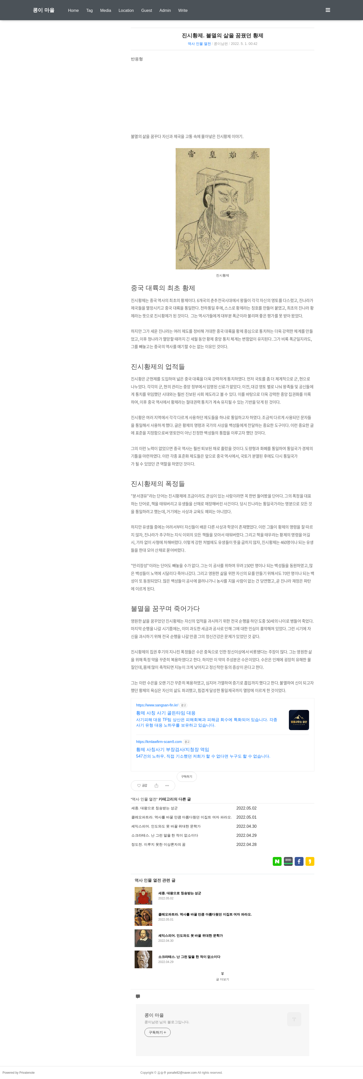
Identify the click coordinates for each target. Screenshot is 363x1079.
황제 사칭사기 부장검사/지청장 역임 (172, 749)
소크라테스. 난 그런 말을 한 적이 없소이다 (164, 835)
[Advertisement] (222, 97)
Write (183, 10)
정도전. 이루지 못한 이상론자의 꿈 (158, 844)
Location (126, 10)
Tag (89, 10)
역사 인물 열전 (199, 44)
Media (105, 10)
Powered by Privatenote (19, 1072)
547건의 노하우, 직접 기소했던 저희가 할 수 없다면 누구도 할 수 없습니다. (203, 756)
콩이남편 (221, 44)
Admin (165, 10)
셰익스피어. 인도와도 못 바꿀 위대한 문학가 (166, 826)
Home (73, 10)
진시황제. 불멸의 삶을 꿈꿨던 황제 (222, 35)
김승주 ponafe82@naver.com (177, 1072)
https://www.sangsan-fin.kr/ (157, 705)
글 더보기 (222, 979)
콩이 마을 (43, 10)
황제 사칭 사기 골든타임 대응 (166, 712)
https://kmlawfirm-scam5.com (159, 742)
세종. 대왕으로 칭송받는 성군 (154, 808)
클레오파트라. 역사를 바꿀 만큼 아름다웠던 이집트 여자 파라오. (181, 817)
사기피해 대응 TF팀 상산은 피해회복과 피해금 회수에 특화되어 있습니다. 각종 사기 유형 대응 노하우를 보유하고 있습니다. (206, 722)
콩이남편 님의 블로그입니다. (166, 1022)
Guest (146, 10)
